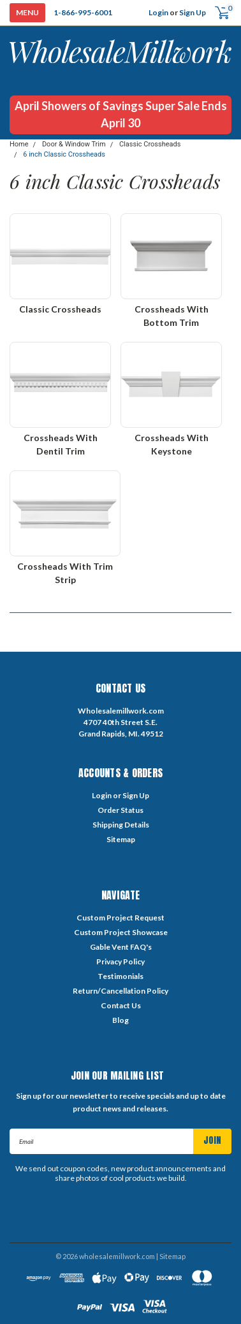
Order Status (120, 810)
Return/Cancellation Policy (120, 991)
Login (158, 12)
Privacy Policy (120, 961)
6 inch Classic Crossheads (64, 154)
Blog (120, 1020)
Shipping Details (120, 824)
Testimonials (120, 976)
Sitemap (120, 839)
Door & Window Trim (74, 144)
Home (19, 144)
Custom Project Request (120, 917)
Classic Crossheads (150, 144)
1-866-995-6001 (83, 12)
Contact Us (121, 1005)
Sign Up (192, 12)
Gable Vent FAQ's (121, 947)
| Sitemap (171, 1256)
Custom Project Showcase (121, 932)
